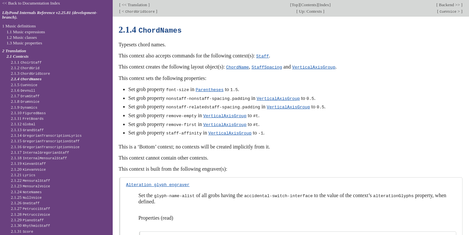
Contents (308, 4)
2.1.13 (27, 129)
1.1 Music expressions (26, 31)
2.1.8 (25, 101)
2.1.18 (39, 157)
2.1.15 (45, 140)
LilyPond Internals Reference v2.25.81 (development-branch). (49, 15)
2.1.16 (45, 146)
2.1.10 (28, 112)
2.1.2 (25, 67)
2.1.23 (30, 185)
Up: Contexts (310, 11)
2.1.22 (30, 180)
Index (324, 4)
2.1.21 (23, 174)
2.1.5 (24, 84)
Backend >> (449, 4)
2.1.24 (26, 191)
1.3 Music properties (24, 42)
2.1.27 (30, 208)
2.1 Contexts (18, 56)
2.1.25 (26, 197)
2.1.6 (23, 90)
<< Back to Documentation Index (31, 3)
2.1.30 (30, 225)
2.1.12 (23, 123)
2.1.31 (22, 231)
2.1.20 (28, 169)
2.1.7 (25, 95)
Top (294, 4)
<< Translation (134, 4)
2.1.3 (30, 73)
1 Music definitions (19, 26)
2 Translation (14, 50)
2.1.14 (46, 135)
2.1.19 (28, 163)
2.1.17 (40, 152)
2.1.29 (27, 219)
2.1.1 (26, 62)
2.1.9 (24, 107)
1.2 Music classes (22, 37)
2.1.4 (26, 78)
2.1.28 (30, 214)
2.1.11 (27, 118)
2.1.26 (25, 202)
